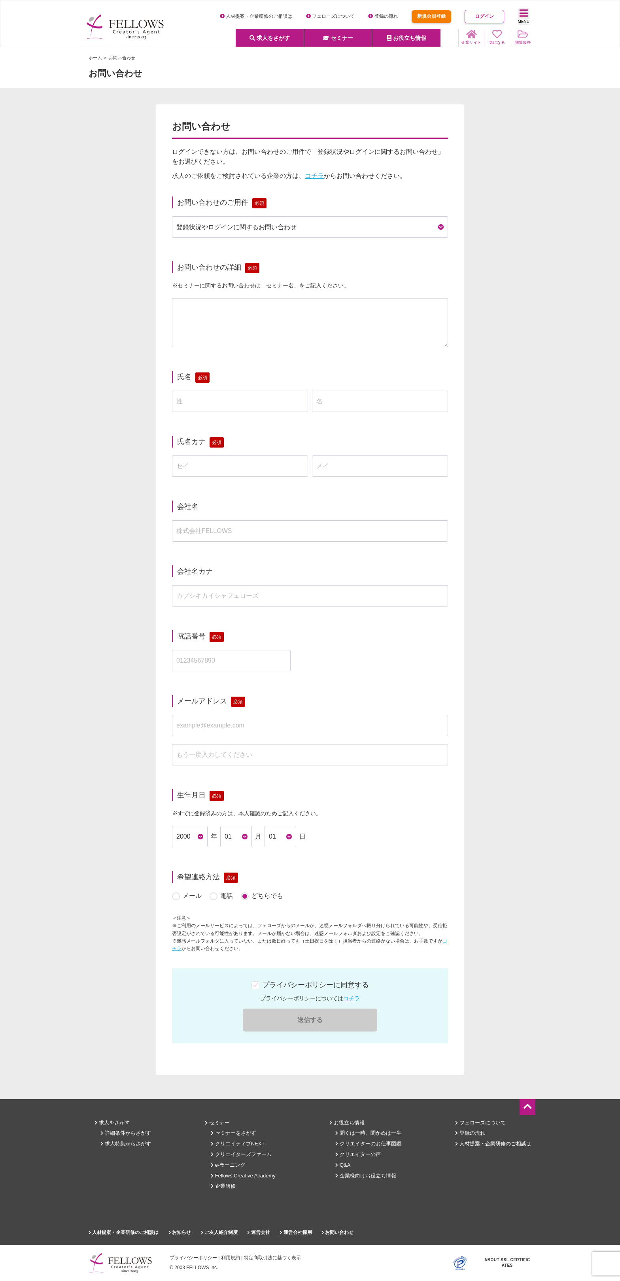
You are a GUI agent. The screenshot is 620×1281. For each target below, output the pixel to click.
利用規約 (230, 1257)
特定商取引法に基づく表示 (272, 1257)
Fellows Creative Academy (243, 1176)
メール (192, 895)
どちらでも (267, 895)
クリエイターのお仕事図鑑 (368, 1144)
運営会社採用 (296, 1232)
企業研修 (223, 1186)
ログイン (484, 16)
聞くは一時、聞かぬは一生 (368, 1133)
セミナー (338, 38)
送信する (310, 1019)
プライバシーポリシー (193, 1257)
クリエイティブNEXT (238, 1144)
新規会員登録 (431, 16)
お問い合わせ (337, 1232)
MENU (523, 16)
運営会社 (258, 1232)
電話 (226, 895)
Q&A (342, 1165)
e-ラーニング (228, 1165)
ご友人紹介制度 (219, 1232)
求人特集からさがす (125, 1144)
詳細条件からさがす (125, 1133)
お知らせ (179, 1232)
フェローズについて (330, 16)
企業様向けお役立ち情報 (365, 1176)
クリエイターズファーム (241, 1154)
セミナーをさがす (233, 1133)
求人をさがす (270, 38)
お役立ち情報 (406, 38)
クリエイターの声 (358, 1154)
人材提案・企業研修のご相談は (256, 16)
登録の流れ (383, 16)
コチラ (314, 175)
